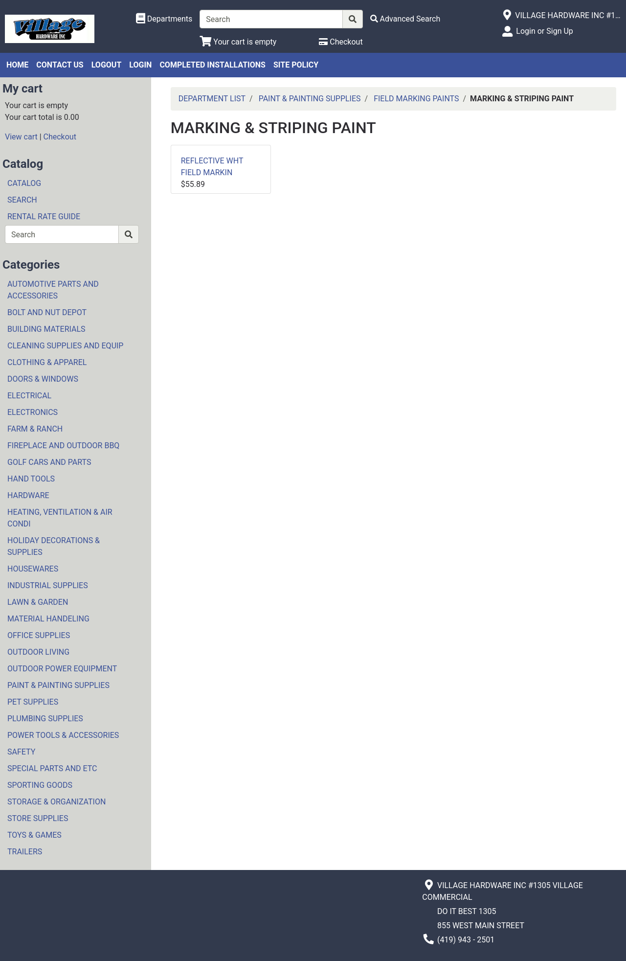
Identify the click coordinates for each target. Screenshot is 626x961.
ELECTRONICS (32, 412)
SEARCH (22, 200)
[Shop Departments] (164, 19)
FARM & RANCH (35, 429)
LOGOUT (106, 64)
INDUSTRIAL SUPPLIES (47, 585)
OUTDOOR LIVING (38, 652)
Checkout (60, 136)
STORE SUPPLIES (37, 818)
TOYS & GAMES (34, 835)
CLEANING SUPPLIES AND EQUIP (65, 345)
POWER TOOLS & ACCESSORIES (63, 735)
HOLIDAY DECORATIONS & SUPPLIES (53, 546)
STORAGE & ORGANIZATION (56, 801)
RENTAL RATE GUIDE (43, 216)
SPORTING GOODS (39, 785)
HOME (17, 64)
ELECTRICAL (29, 395)
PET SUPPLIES (32, 702)
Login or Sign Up (544, 31)
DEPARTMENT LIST (212, 98)
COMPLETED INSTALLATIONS (212, 64)
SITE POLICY (295, 64)
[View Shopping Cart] (238, 41)
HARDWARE (28, 495)
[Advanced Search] (405, 18)
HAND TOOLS (31, 478)
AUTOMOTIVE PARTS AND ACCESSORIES (53, 289)
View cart (21, 136)
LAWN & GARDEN (37, 602)
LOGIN (140, 64)
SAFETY (21, 751)
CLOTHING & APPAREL (47, 362)
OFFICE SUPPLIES (38, 635)
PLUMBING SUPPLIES (45, 718)
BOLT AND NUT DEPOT (47, 312)
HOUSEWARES (32, 568)
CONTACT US (59, 64)
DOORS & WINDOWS (42, 379)
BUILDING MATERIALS (46, 329)
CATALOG (24, 183)
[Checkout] (340, 41)
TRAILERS (24, 851)
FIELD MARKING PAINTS (416, 98)
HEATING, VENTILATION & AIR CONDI (59, 517)
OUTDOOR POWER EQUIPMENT (62, 668)
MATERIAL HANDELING (48, 618)
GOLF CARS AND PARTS (49, 462)
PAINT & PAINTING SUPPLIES (58, 685)
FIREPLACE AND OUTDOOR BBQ (63, 445)
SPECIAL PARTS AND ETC (52, 768)
